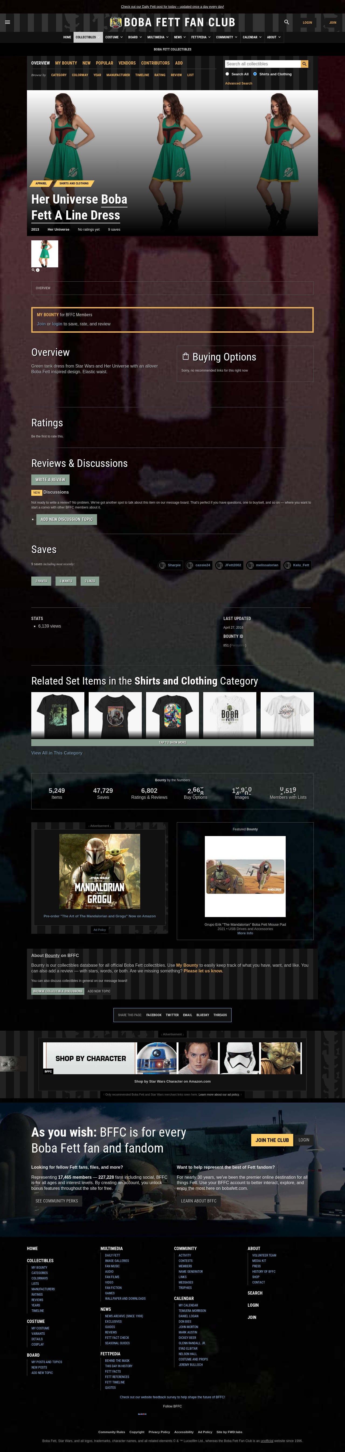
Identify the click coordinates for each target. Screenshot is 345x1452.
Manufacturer (118, 75)
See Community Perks (57, 1201)
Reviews (37, 1300)
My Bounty (66, 63)
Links (183, 1277)
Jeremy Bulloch (191, 1365)
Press (256, 1266)
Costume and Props (193, 1359)
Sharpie (170, 565)
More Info (245, 933)
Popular (104, 63)
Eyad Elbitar (188, 1348)
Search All (240, 74)
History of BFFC (263, 1272)
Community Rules (111, 1432)
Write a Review (50, 479)
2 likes (90, 581)
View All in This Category (56, 753)
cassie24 (198, 565)
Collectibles (88, 37)
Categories (40, 1273)
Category (59, 75)
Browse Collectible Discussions (57, 991)
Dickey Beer (187, 1338)
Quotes (110, 1388)
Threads (220, 1015)
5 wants (66, 581)
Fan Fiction (113, 1288)
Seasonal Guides (117, 1343)
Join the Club (272, 1140)
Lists (35, 1284)
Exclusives (113, 1321)
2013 (35, 229)
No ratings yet (88, 229)
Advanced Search (238, 83)
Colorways (40, 1278)
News (180, 37)
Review (176, 75)
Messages (186, 1282)
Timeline (142, 75)
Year (97, 75)
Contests (185, 1261)
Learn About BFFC (198, 1201)
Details (37, 1339)
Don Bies (185, 1321)
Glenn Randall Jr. (192, 1343)
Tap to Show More (172, 742)
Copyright (136, 1432)
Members (185, 1266)
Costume (114, 37)
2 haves (41, 581)
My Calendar (188, 1305)
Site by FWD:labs (229, 1432)
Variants (38, 1334)
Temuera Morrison (192, 1311)
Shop (256, 1277)
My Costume (40, 1328)
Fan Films (112, 1277)
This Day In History (118, 1366)
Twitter (172, 1015)
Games (110, 1293)
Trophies (185, 1288)
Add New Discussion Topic (67, 519)
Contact (258, 1282)
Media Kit (259, 1261)
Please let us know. (203, 971)
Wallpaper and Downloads (125, 1299)
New (86, 63)
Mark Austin (188, 1332)
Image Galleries (117, 1261)
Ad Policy (100, 929)
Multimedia (158, 37)
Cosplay (38, 1344)
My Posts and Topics (47, 1362)
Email (187, 1015)
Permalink (238, 645)
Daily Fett (112, 1255)
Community (227, 37)
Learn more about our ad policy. (219, 1094)
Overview (40, 63)
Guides (110, 1327)
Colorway (80, 75)
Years (36, 1305)
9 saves (114, 229)
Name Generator (191, 1272)
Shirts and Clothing (275, 74)
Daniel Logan (188, 1316)
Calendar (253, 37)
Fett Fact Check (117, 1338)
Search (255, 1293)
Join (332, 23)
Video (109, 1282)
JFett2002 (228, 565)
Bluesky (202, 1015)
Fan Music (112, 1266)
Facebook (153, 1015)
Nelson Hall (188, 1354)
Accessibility (184, 1432)
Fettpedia (201, 37)
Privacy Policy (159, 1432)
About (274, 37)
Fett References (117, 1377)
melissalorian (262, 565)
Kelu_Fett (296, 565)
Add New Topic (99, 991)
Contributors (155, 63)
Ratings (37, 1294)
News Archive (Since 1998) (124, 1316)
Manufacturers (43, 1289)
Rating (159, 75)
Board (135, 37)
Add (179, 63)
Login (307, 23)
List (190, 75)
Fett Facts (113, 1371)
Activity (185, 1255)
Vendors (127, 63)
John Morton (188, 1327)
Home (67, 37)
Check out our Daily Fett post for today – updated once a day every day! (172, 7)
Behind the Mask (117, 1361)
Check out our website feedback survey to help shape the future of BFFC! (172, 1397)
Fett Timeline (115, 1382)
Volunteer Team (264, 1255)
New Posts (39, 1367)
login (57, 324)
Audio (109, 1272)
